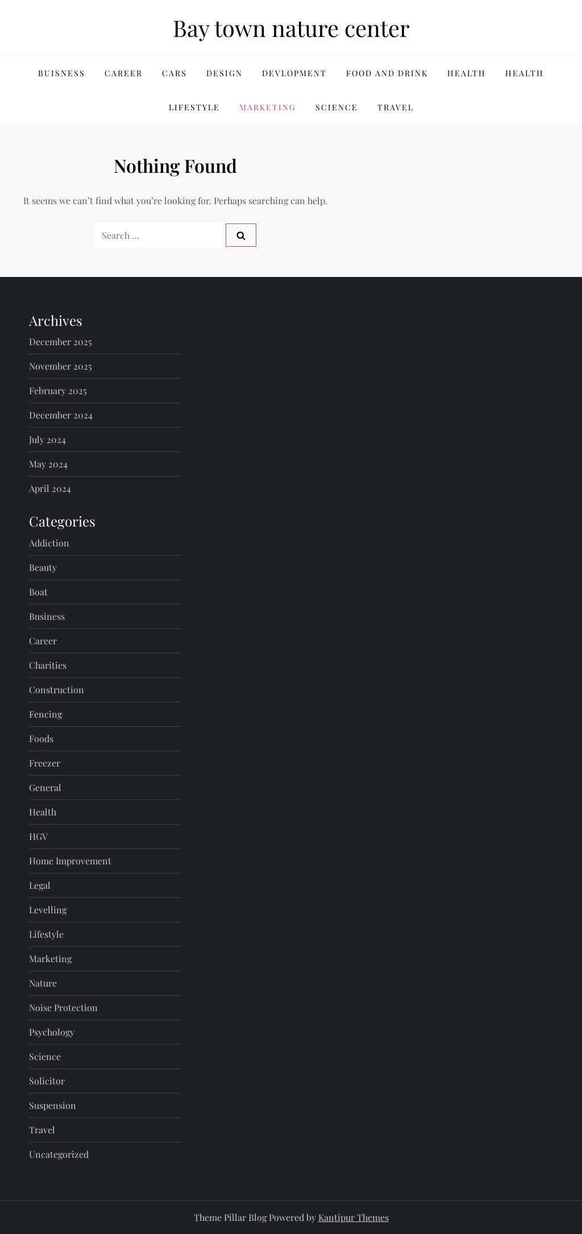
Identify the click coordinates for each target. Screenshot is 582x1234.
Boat (38, 592)
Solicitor (47, 1081)
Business (47, 616)
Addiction (49, 543)
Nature (43, 983)
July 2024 (47, 439)
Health (466, 73)
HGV (38, 836)
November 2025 (60, 366)
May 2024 (48, 464)
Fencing (45, 714)
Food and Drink (387, 73)
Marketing (267, 107)
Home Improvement (70, 861)
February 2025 (58, 390)
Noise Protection (63, 1007)
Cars (174, 73)
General (45, 787)
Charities (47, 665)
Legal (40, 885)
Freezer (44, 763)
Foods (41, 738)
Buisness (61, 73)
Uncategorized (59, 1154)
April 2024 (50, 488)
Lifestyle (194, 107)
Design (224, 73)
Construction (56, 689)
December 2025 (60, 341)
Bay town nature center (291, 28)
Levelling (47, 910)
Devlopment (294, 73)
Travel (395, 107)
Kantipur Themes (353, 1217)
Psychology (51, 1032)
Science (336, 107)
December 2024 (61, 415)
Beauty (43, 567)
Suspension (52, 1105)
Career (124, 73)
